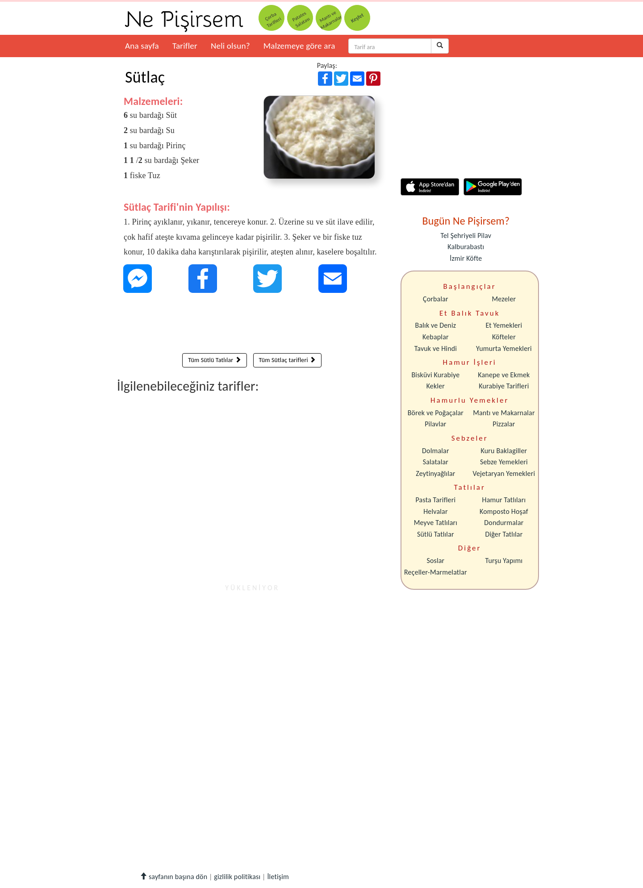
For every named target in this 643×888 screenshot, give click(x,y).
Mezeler (504, 299)
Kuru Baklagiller (504, 450)
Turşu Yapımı (504, 560)
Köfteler (504, 337)
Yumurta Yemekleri (504, 348)
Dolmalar (435, 450)
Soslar (435, 560)
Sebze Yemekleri (504, 462)
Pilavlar (435, 424)
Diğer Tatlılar (503, 534)
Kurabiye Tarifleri (504, 386)
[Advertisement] (252, 325)
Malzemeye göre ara (299, 46)
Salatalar (435, 462)
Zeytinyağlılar (435, 473)
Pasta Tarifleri (436, 500)
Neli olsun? (230, 46)
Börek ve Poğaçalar (435, 413)
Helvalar (435, 511)
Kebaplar (435, 337)
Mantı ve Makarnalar (504, 413)
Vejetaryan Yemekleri (503, 473)
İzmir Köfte (466, 258)
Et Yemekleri (503, 325)
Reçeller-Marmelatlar (435, 572)
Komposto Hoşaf (504, 511)
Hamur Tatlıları (504, 500)
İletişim (278, 876)
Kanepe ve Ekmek (504, 375)
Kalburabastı (465, 246)
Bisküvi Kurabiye (435, 375)
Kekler (435, 386)
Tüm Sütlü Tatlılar (214, 360)
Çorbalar (435, 299)
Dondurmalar (503, 522)
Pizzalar (504, 424)
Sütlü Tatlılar (435, 534)
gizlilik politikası (237, 876)
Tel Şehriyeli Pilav (465, 235)
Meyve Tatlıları (435, 522)
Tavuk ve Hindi (435, 348)
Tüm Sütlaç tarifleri (287, 360)
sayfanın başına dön (173, 876)
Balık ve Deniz (435, 325)
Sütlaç (145, 77)
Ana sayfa (142, 46)
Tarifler (184, 46)
